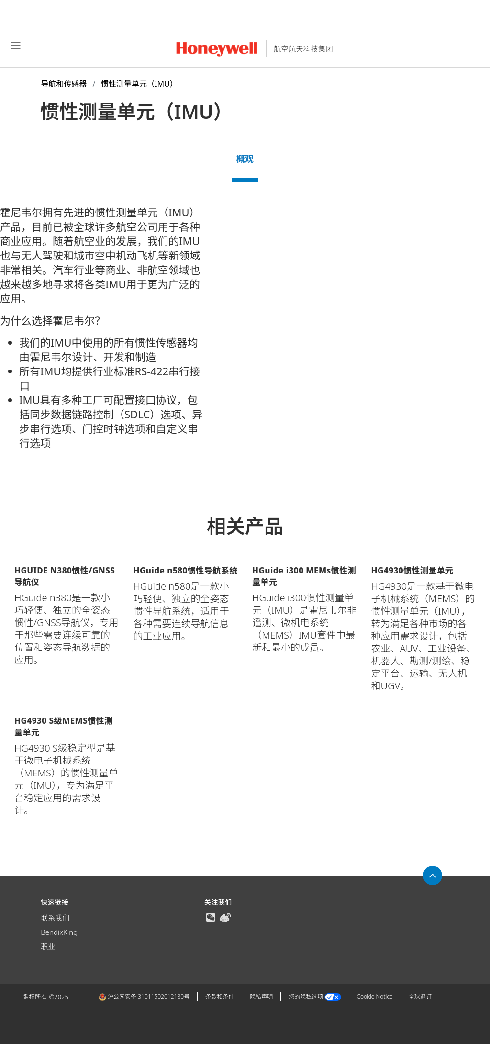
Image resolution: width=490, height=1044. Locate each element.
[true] (210, 916)
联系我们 (55, 917)
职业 (48, 946)
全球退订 (420, 996)
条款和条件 (219, 996)
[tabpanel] (245, 343)
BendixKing (59, 932)
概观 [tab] (245, 158)
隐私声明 (261, 996)
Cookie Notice (375, 996)
